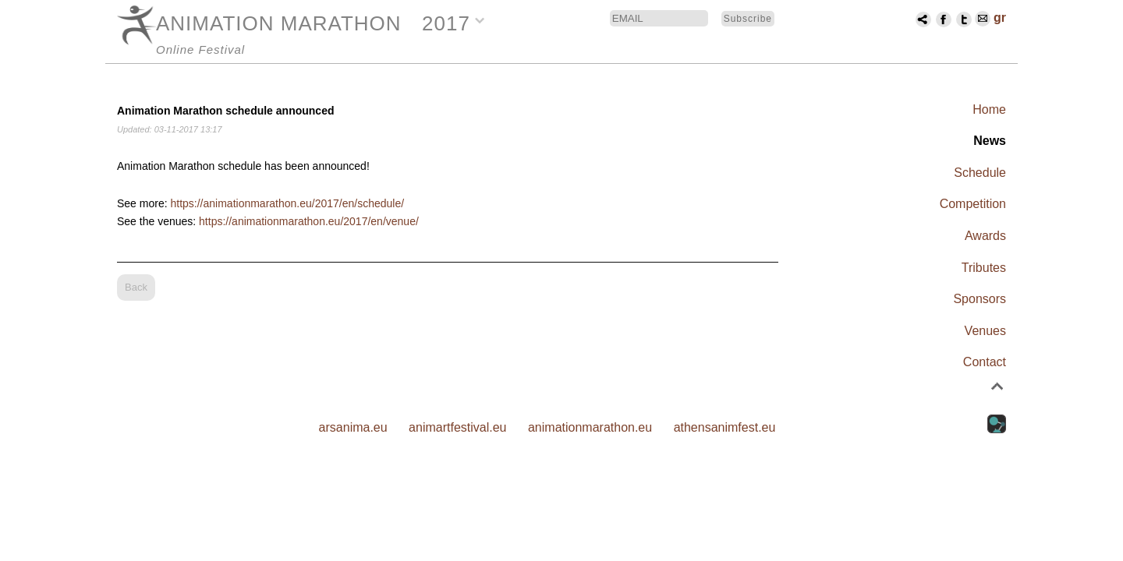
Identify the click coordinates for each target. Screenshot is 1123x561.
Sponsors (979, 298)
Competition (973, 203)
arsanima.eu (353, 427)
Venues (985, 330)
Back (136, 287)
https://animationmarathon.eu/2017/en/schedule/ (287, 203)
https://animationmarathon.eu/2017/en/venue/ (309, 221)
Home (989, 109)
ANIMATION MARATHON (279, 23)
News (989, 140)
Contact (984, 362)
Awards (985, 235)
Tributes (984, 267)
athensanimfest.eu (725, 427)
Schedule (980, 172)
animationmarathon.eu (590, 427)
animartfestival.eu (457, 427)
